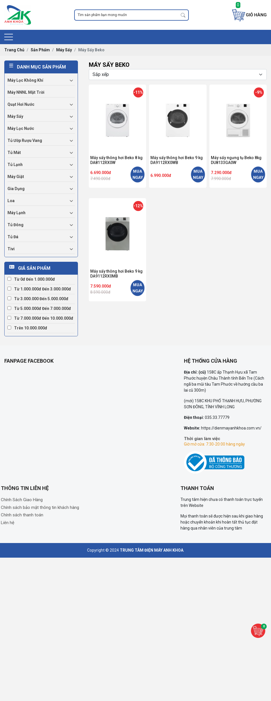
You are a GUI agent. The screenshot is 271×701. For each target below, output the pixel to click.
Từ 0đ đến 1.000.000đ (31, 279)
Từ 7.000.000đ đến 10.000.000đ (40, 318)
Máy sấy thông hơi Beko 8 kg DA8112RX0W (116, 160)
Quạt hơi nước (20, 104)
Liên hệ (7, 522)
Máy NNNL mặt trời (25, 92)
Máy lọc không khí (25, 80)
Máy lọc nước (20, 128)
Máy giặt (15, 176)
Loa (11, 200)
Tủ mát (14, 152)
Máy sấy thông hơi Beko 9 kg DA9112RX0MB (116, 273)
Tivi (11, 249)
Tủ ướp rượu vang (24, 140)
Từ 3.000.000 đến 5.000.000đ (37, 298)
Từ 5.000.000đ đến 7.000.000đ (39, 308)
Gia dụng (16, 188)
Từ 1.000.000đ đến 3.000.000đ (39, 289)
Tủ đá (12, 237)
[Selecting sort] (178, 74)
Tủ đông (15, 224)
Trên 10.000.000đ (27, 328)
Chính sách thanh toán (22, 515)
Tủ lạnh (15, 164)
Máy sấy (15, 116)
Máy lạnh (16, 212)
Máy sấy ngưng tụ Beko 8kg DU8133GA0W (236, 160)
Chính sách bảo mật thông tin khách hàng (40, 507)
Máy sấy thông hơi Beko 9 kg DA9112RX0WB (176, 160)
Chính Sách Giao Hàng (22, 499)
